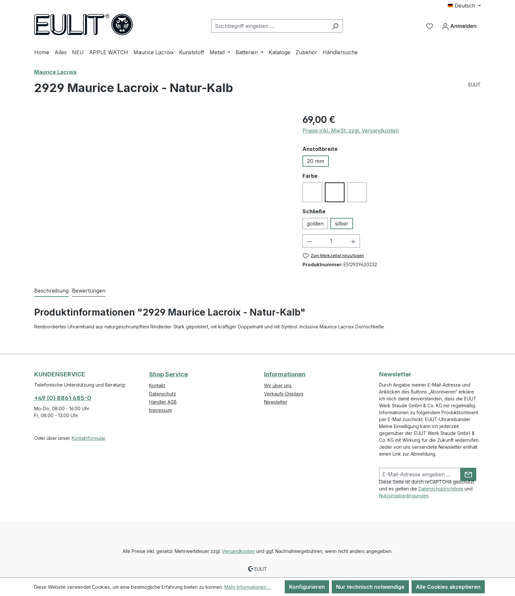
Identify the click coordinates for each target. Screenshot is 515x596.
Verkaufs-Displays (283, 393)
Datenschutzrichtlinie (440, 488)
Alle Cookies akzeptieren (448, 587)
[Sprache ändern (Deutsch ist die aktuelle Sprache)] (464, 5)
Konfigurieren (307, 587)
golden (315, 223)
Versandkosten (238, 551)
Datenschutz (162, 393)
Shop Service (168, 374)
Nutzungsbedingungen (404, 495)
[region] (162, 183)
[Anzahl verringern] (309, 241)
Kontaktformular (88, 438)
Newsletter (275, 402)
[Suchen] (335, 26)
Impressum (160, 410)
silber (341, 223)
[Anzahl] (331, 241)
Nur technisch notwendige (370, 587)
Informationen (284, 374)
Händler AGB (163, 402)
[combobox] (270, 26)
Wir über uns (278, 385)
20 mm (315, 161)
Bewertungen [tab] (88, 290)
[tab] (51, 291)
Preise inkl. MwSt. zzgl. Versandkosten (350, 130)
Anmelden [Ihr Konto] (459, 25)
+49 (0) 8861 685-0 (62, 397)
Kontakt (157, 385)
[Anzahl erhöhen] (353, 241)
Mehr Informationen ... (247, 587)
